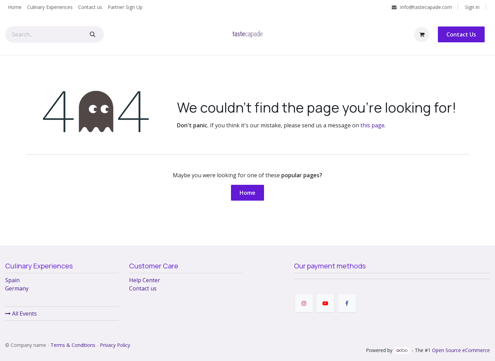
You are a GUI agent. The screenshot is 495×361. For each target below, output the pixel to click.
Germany (17, 288)
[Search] (92, 34)
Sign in (472, 7)
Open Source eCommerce (461, 350)
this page (372, 125)
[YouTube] (325, 303)
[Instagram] (304, 303)
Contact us (143, 288)
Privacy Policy (115, 345)
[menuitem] (14, 7)
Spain (12, 280)
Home (247, 193)
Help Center (144, 280)
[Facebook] (347, 303)
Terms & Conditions (73, 345)
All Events (21, 313)
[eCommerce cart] (421, 34)
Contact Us (461, 34)
